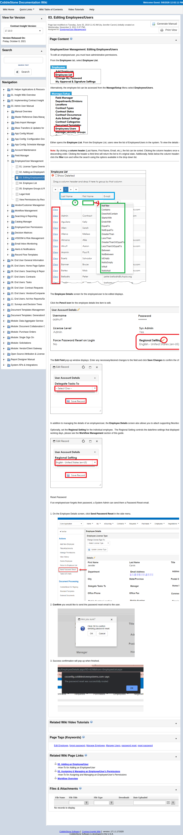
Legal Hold (24, 194)
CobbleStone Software (69, 831)
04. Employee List (28, 183)
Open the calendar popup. (168, 803)
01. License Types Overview (33, 166)
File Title (73, 797)
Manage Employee (95, 745)
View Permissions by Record (33, 199)
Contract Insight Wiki (91, 831)
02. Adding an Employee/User (34, 172)
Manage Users (113, 745)
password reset (129, 745)
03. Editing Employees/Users (33, 177)
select (40, 31)
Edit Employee (61, 745)
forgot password (77, 745)
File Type (98, 797)
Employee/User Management (73, 29)
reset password (145, 745)
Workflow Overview (68, 778)
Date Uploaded (140, 797)
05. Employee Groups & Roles (34, 188)
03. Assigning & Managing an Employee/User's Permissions (89, 771)
